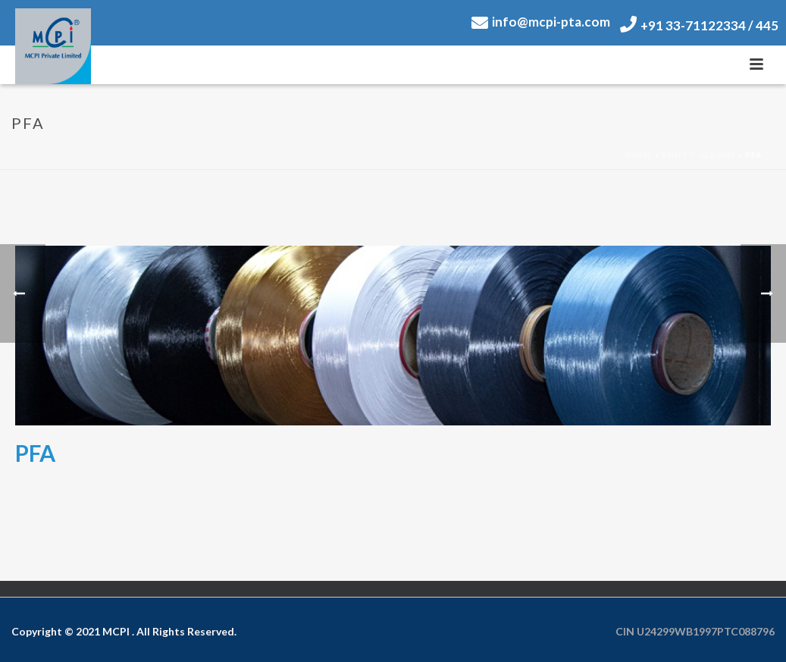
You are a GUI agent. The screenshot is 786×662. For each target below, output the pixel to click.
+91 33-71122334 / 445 (699, 25)
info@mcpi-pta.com (540, 22)
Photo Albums (699, 154)
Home (639, 154)
